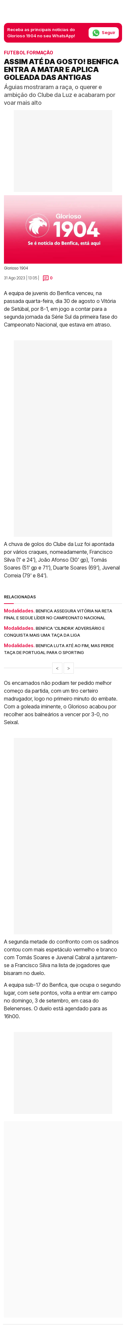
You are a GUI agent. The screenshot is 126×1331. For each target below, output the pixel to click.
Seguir (104, 33)
